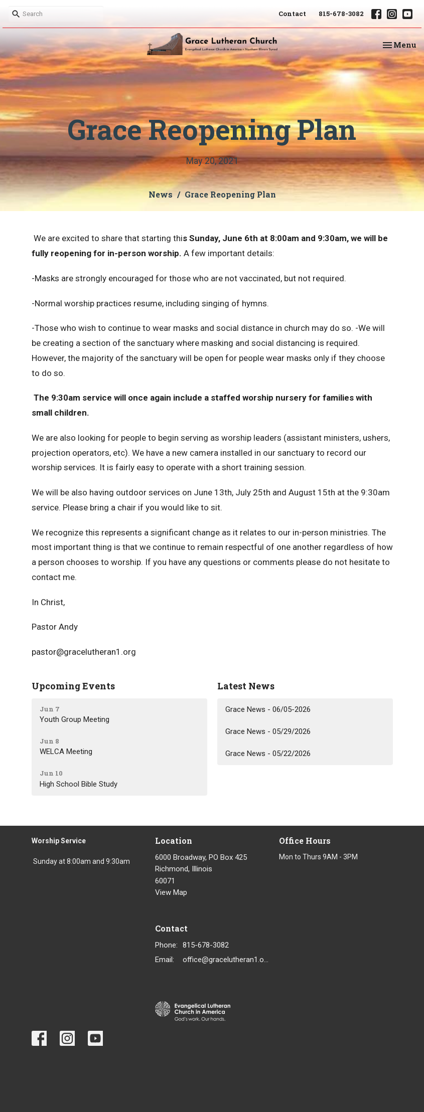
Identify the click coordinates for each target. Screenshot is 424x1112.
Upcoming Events (73, 686)
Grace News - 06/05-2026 (268, 709)
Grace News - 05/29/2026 (268, 731)
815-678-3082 (341, 13)
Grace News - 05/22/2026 (268, 753)
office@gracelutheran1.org (226, 959)
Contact (292, 13)
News (161, 194)
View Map (171, 892)
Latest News (245, 686)
